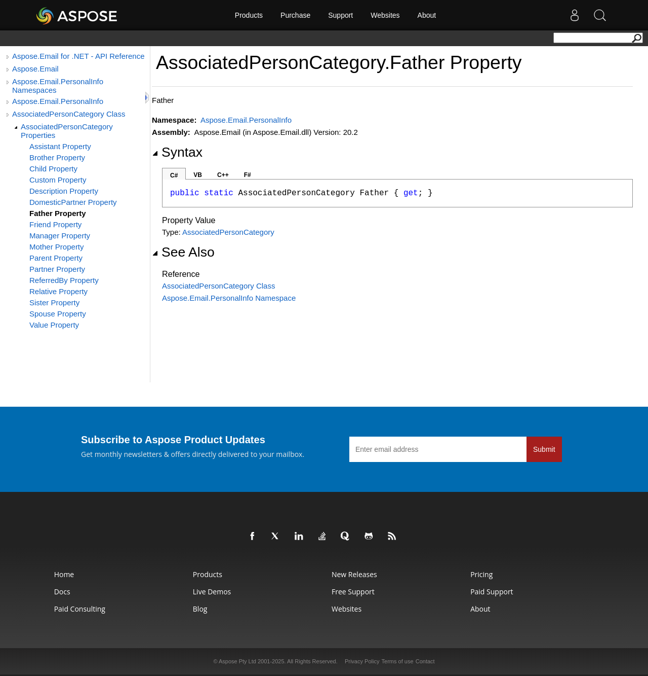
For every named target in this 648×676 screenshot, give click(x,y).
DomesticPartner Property (73, 202)
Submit (544, 449)
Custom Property (58, 179)
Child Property (53, 168)
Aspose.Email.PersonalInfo (57, 101)
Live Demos (212, 591)
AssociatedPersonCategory (228, 232)
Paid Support (491, 591)
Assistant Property (60, 146)
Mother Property (56, 246)
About (427, 15)
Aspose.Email (35, 68)
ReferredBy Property (64, 280)
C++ (223, 175)
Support (340, 15)
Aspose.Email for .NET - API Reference (78, 56)
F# (247, 175)
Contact (425, 661)
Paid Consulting (79, 609)
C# (174, 175)
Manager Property (59, 235)
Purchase (295, 15)
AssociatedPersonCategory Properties (67, 130)
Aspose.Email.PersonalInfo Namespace (229, 298)
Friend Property (55, 224)
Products (249, 15)
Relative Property (58, 291)
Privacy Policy (362, 661)
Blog (200, 609)
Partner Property (57, 269)
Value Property (54, 325)
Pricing (481, 574)
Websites (385, 15)
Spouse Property (57, 313)
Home (64, 574)
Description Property (63, 191)
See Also (183, 252)
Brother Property (57, 157)
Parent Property (56, 258)
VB (197, 175)
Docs (62, 591)
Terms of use (398, 661)
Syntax (177, 152)
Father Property (57, 213)
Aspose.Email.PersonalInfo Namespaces (57, 85)
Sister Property (54, 302)
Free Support (353, 591)
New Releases (354, 574)
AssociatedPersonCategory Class (68, 114)
